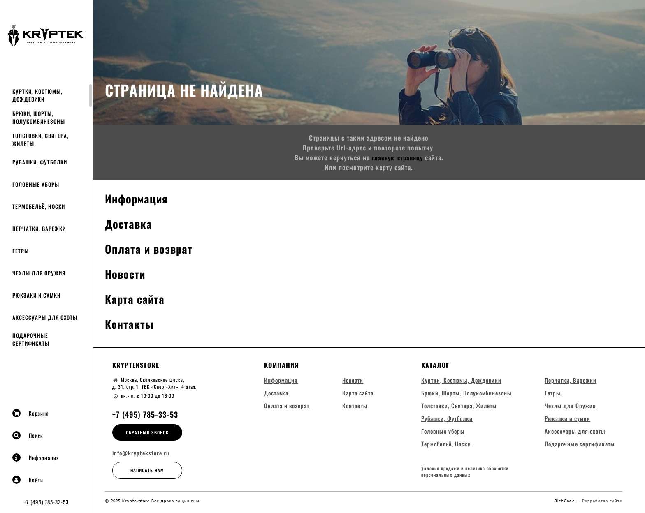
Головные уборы (35, 184)
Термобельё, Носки (38, 206)
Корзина (30, 413)
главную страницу (397, 157)
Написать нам (147, 470)
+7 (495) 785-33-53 (46, 502)
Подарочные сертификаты (30, 339)
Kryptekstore (135, 365)
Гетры (20, 251)
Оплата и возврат (153, 248)
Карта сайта (138, 298)
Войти (27, 480)
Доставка (131, 223)
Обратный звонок (147, 432)
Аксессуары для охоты (44, 317)
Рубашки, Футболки (39, 162)
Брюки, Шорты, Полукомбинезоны (38, 117)
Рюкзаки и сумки (36, 295)
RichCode (565, 503)
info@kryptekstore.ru (140, 453)
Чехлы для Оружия (38, 273)
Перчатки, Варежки (39, 228)
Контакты (131, 323)
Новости (127, 273)
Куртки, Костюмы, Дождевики (37, 95)
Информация (35, 457)
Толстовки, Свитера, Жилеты (40, 140)
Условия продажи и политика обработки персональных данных (464, 475)
